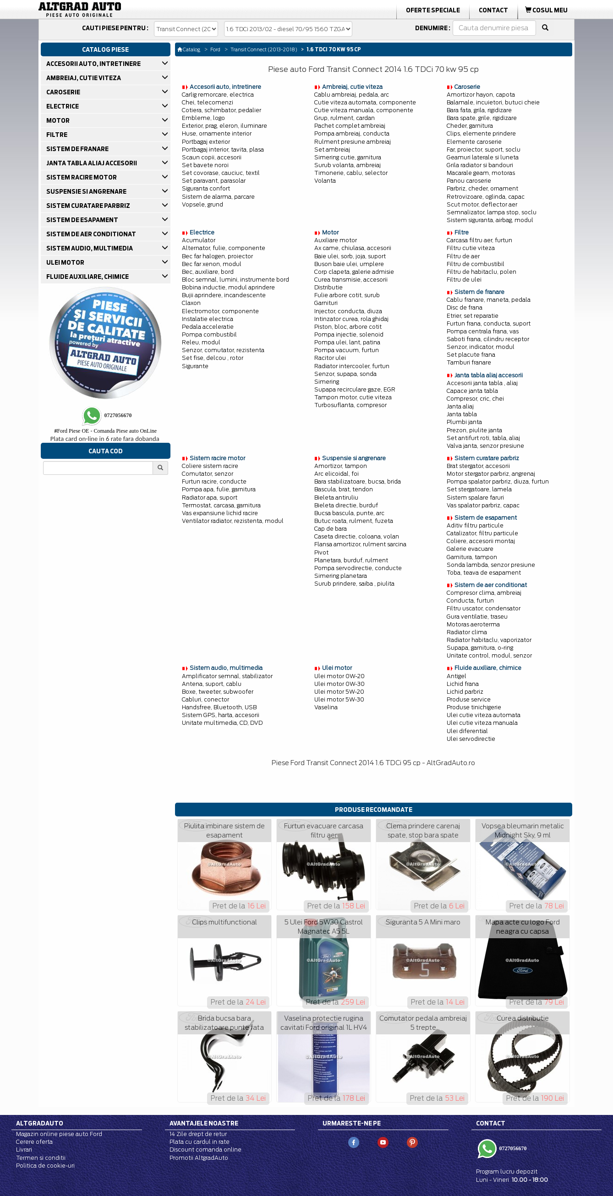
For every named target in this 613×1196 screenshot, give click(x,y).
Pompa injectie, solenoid (348, 334)
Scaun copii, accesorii (211, 157)
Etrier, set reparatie (472, 315)
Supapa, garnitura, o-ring (480, 647)
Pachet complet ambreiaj (349, 125)
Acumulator (198, 240)
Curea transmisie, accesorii (351, 279)
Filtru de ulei (464, 279)
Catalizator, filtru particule (482, 533)
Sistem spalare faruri (475, 497)
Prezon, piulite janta (474, 430)
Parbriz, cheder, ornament (482, 188)
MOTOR (58, 120)
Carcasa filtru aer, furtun (479, 240)
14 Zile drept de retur (198, 1134)
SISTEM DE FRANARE (78, 148)
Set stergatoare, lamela (479, 489)
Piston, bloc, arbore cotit (348, 326)
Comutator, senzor (207, 473)
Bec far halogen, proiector (217, 256)
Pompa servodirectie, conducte (358, 568)
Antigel (456, 676)
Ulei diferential (467, 731)
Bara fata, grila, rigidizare (479, 110)
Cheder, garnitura (470, 125)
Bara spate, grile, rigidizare (482, 117)
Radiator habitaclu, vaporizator (489, 639)
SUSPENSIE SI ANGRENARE (87, 191)
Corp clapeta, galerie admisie (354, 271)
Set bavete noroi (205, 165)
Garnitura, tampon (472, 557)
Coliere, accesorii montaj (481, 541)
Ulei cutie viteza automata (483, 715)
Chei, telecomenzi (207, 102)
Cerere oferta (34, 1141)
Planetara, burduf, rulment (351, 560)
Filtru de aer (463, 256)
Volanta (325, 180)
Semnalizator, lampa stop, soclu (491, 212)
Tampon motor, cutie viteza (353, 397)
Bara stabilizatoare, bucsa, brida (357, 481)
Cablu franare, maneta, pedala (489, 299)
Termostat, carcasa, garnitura (221, 505)
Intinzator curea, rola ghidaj (351, 318)
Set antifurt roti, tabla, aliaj (483, 438)
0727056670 (512, 1148)
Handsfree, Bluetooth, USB (219, 707)
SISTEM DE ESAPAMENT (82, 219)
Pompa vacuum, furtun (346, 350)
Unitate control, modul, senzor (489, 655)
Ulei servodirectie (471, 738)
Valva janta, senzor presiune (485, 445)
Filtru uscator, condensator (483, 608)
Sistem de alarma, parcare (218, 196)
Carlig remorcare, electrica (218, 94)
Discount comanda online (205, 1149)
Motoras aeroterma (473, 624)
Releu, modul (201, 342)
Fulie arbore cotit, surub (347, 295)
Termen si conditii (41, 1157)
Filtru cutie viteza (471, 248)
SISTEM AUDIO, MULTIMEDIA (90, 248)
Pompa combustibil (209, 334)
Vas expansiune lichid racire (220, 513)
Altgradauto (39, 1123)
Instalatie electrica (207, 318)
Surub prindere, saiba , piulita (354, 583)
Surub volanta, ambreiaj (347, 165)
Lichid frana (463, 683)
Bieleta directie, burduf (346, 505)
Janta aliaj (460, 406)
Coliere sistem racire (210, 465)
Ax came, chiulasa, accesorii (352, 248)
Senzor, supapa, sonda (345, 373)
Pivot (321, 552)
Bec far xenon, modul (211, 264)
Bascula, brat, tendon (343, 489)
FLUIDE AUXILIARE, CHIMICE (88, 276)
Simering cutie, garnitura (347, 157)
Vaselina (326, 707)
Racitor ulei (330, 357)
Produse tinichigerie (474, 707)
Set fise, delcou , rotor (212, 357)
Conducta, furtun (470, 600)
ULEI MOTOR (66, 262)
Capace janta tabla (472, 390)
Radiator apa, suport (209, 497)
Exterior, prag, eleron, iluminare (224, 125)
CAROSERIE (63, 92)
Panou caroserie (469, 180)
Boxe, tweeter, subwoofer (217, 691)
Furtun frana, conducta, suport (489, 323)
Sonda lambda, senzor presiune (491, 564)
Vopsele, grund (202, 204)
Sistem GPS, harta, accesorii (220, 715)
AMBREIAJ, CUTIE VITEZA (84, 78)
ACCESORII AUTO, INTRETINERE (94, 63)
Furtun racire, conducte (214, 481)
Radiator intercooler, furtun (351, 366)
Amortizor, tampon (340, 465)
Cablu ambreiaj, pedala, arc (351, 94)
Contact (493, 10)
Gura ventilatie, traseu (477, 616)
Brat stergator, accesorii (478, 465)
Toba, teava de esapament (484, 572)
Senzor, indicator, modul (480, 346)
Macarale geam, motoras (481, 172)
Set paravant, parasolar (214, 180)
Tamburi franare (469, 362)
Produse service (469, 699)
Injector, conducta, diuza (348, 311)
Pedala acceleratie (208, 326)
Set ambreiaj (332, 149)
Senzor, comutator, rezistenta (223, 350)
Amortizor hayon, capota (481, 94)
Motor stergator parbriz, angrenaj (491, 473)
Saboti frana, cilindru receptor (488, 339)
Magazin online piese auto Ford (59, 1134)
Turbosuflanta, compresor (350, 405)
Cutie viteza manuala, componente (363, 110)
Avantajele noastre (204, 1123)
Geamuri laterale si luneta (483, 157)
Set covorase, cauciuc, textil (221, 172)
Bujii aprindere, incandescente (224, 295)
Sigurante (195, 366)
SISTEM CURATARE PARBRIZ (88, 205)
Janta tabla (462, 414)
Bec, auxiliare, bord (208, 271)
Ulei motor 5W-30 (339, 699)
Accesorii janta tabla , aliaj (482, 383)
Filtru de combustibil (475, 264)
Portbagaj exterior (206, 141)
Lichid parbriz (465, 691)
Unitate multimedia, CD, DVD (222, 722)
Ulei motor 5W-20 (339, 691)
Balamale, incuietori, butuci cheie (493, 102)
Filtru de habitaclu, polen (481, 271)
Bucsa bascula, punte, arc (349, 513)
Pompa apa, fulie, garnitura (219, 489)
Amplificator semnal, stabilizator (227, 676)
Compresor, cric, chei (475, 398)
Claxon (191, 302)
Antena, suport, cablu (211, 683)
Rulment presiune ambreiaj (352, 141)
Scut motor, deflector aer (482, 204)
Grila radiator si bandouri (480, 165)
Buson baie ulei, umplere (349, 264)
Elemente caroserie (474, 141)
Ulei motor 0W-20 (339, 676)
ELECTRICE (63, 106)
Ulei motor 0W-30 (339, 683)
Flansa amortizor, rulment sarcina (360, 544)
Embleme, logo (203, 117)
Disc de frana (464, 307)
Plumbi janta (464, 422)
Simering (326, 381)
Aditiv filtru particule (475, 525)
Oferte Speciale (433, 10)
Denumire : (432, 28)
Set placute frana (471, 354)
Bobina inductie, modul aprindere (228, 287)
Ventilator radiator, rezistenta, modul (233, 520)
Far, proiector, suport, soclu (483, 149)
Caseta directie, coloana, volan (356, 536)
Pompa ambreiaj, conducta (351, 133)
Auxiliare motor (335, 240)
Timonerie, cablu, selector (351, 172)
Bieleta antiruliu (336, 497)
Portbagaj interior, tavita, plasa (223, 149)
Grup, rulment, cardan (344, 117)
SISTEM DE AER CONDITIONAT (91, 234)
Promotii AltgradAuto (199, 1157)
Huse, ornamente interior (217, 133)
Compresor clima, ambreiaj (484, 592)
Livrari (24, 1149)
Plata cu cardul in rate (200, 1141)
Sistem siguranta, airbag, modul (490, 220)
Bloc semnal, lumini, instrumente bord (235, 279)
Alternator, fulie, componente (223, 248)
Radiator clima (467, 632)
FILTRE (57, 134)
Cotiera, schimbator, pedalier (221, 110)
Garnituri (326, 302)
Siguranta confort (206, 188)
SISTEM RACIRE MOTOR (82, 177)
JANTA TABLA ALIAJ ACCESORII (92, 163)
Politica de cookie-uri (45, 1165)
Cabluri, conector (205, 699)
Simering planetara (340, 575)
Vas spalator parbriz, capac (483, 505)
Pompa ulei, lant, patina (347, 342)
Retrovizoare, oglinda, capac (486, 196)
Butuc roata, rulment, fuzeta (353, 520)
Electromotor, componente (220, 311)
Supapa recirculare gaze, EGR (354, 389)
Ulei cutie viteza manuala (482, 722)
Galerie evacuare (470, 548)
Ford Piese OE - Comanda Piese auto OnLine (105, 431)
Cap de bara (330, 528)
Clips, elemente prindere (481, 133)
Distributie (328, 287)
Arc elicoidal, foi (336, 473)
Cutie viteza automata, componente (365, 102)
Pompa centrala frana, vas (483, 331)
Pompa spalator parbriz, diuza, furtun (498, 481)
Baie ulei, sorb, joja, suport (350, 256)
